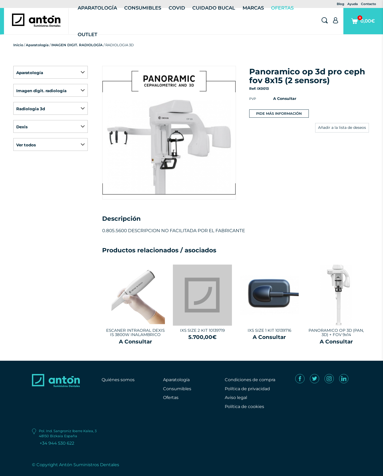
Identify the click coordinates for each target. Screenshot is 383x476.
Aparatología (37, 45)
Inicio (18, 45)
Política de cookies (244, 406)
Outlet (87, 34)
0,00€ (363, 24)
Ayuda (352, 4)
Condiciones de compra (250, 379)
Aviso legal (236, 397)
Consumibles (177, 388)
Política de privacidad (247, 388)
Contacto (368, 4)
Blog (340, 4)
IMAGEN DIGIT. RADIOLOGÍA (77, 45)
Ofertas (170, 397)
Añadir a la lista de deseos (342, 127)
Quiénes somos (118, 379)
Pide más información (279, 113)
